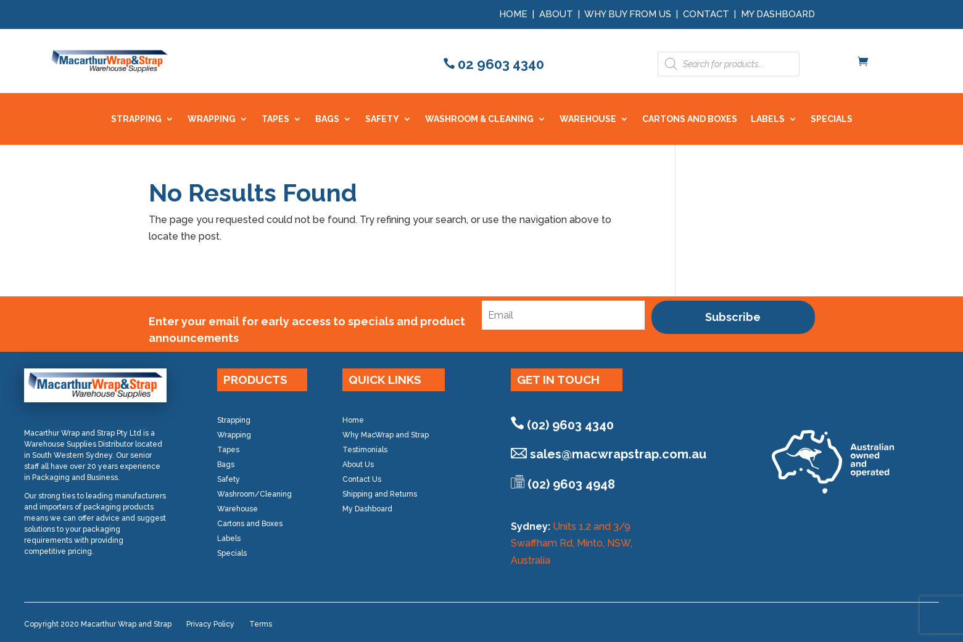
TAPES (275, 119)
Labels (229, 538)
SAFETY (382, 119)
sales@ (618, 454)
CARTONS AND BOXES (689, 119)
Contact (706, 14)
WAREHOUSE (588, 119)
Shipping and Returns (379, 494)
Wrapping (234, 435)
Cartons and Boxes (250, 523)
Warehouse (237, 509)
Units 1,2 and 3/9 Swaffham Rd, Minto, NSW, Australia (571, 543)
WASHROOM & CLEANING (479, 119)
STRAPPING (136, 119)
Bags (225, 464)
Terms (260, 624)
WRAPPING (212, 119)
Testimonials (364, 449)
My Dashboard (778, 14)
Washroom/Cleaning (254, 494)
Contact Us (361, 479)
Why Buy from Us (629, 14)
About (556, 14)
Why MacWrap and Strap (385, 435)
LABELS (768, 119)
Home (513, 14)
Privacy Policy (210, 624)
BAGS (327, 119)
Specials (232, 553)
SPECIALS (832, 119)
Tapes (228, 449)
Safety (228, 479)
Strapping (233, 420)
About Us (358, 464)
